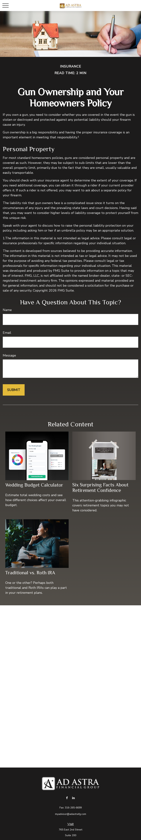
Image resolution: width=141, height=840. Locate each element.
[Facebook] (66, 797)
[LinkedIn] (73, 797)
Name (7, 310)
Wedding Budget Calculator (34, 485)
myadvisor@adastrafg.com (70, 814)
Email (7, 332)
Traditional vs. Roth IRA (30, 572)
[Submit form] (14, 390)
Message (9, 355)
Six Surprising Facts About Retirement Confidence (100, 487)
